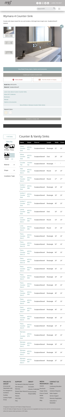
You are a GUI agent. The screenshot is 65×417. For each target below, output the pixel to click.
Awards (42, 386)
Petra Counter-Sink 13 (23, 260)
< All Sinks (9, 136)
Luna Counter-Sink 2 (23, 228)
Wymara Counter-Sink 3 (23, 360)
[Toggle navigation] (59, 9)
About (30, 382)
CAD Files (18, 398)
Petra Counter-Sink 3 (23, 277)
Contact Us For (54, 383)
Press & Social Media (44, 394)
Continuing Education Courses (55, 387)
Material (6, 164)
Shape (6, 170)
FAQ (16, 400)
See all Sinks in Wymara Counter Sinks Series (32, 105)
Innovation (31, 386)
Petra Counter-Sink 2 (23, 269)
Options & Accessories (10, 102)
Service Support (54, 396)
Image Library (43, 391)
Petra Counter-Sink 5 (23, 293)
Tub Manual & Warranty (21, 384)
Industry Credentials (33, 389)
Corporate (31, 384)
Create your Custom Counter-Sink (32, 75)
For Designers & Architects (7, 391)
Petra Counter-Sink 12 (23, 252)
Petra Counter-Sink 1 (23, 236)
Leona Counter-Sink (23, 211)
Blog (41, 400)
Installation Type (9, 176)
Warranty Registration (56, 398)
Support (18, 382)
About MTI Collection (10, 94)
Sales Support (53, 393)
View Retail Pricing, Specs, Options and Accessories (32, 69)
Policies (17, 396)
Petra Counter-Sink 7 (23, 309)
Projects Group (7, 383)
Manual (6, 99)
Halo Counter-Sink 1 (23, 171)
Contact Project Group (7, 398)
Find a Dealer (18, 80)
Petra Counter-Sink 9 (23, 326)
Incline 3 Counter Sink (22, 203)
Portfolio (5, 395)
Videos (42, 398)
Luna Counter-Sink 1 (23, 220)
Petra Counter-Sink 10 (23, 244)
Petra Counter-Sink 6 (23, 301)
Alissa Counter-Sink (23, 156)
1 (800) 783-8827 (56, 3)
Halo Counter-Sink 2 (23, 179)
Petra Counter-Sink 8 (23, 318)
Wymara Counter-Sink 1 (23, 344)
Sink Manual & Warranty (19, 388)
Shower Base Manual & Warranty (21, 392)
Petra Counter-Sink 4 (23, 285)
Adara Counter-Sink (23, 148)
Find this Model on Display (47, 80)
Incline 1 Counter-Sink (23, 187)
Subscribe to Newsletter (53, 402)
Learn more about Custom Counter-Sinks (15, 92)
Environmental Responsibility (32, 392)
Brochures (7, 97)
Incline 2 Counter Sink (22, 195)
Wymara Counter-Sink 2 (23, 352)
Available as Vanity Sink (32, 119)
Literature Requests (55, 391)
